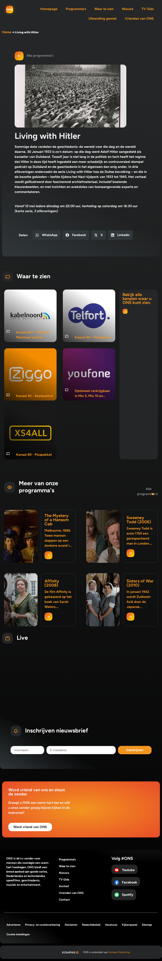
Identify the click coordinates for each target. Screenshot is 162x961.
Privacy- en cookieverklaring (42, 924)
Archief (64, 886)
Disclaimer (71, 924)
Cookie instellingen (18, 934)
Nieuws (127, 9)
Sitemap (147, 924)
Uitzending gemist (102, 18)
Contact (64, 899)
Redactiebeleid (91, 924)
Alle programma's (39, 55)
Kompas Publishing (119, 952)
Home (6, 32)
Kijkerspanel (129, 924)
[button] (47, 235)
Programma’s (76, 9)
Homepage (48, 9)
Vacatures (111, 924)
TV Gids (148, 9)
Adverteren (13, 924)
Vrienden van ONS (139, 18)
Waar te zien (104, 9)
